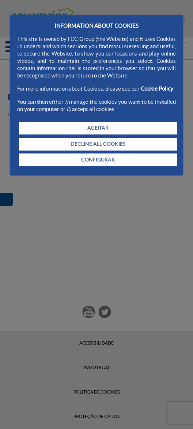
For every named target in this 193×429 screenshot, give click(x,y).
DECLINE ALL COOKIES (98, 144)
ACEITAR (98, 128)
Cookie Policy (157, 89)
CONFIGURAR (98, 160)
